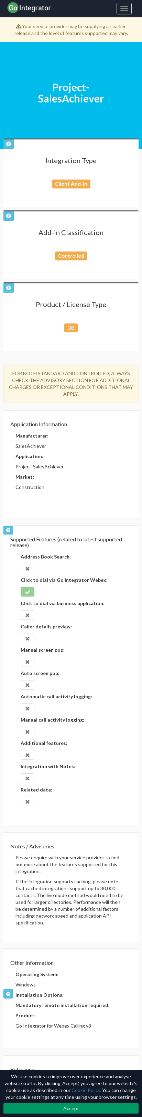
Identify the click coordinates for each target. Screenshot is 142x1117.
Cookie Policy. (86, 1090)
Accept (71, 1108)
